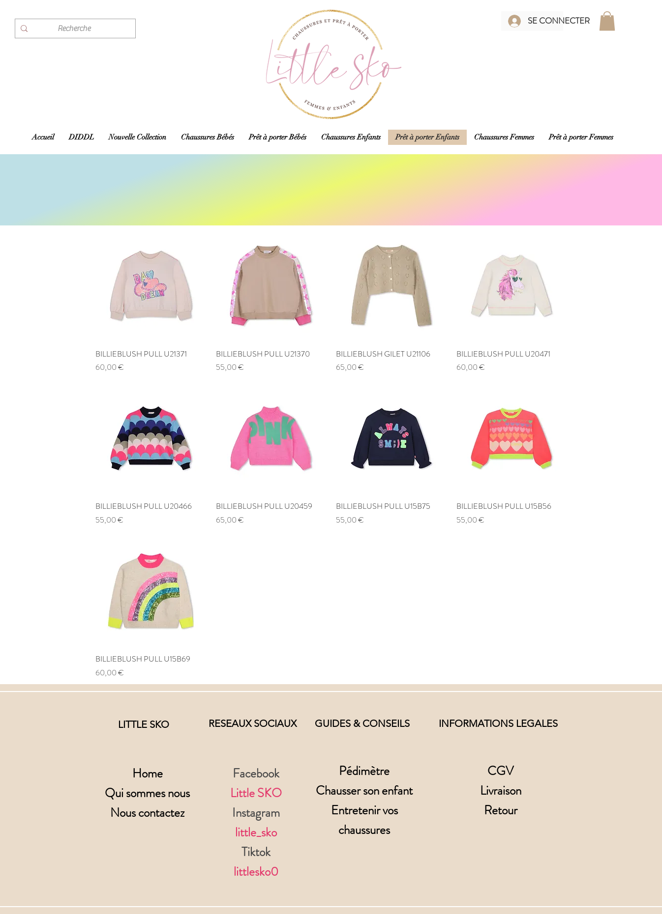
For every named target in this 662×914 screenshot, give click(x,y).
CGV (500, 771)
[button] (607, 20)
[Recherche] (74, 28)
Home (147, 773)
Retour (500, 810)
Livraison (500, 791)
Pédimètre (364, 771)
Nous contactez (147, 813)
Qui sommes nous (147, 793)
